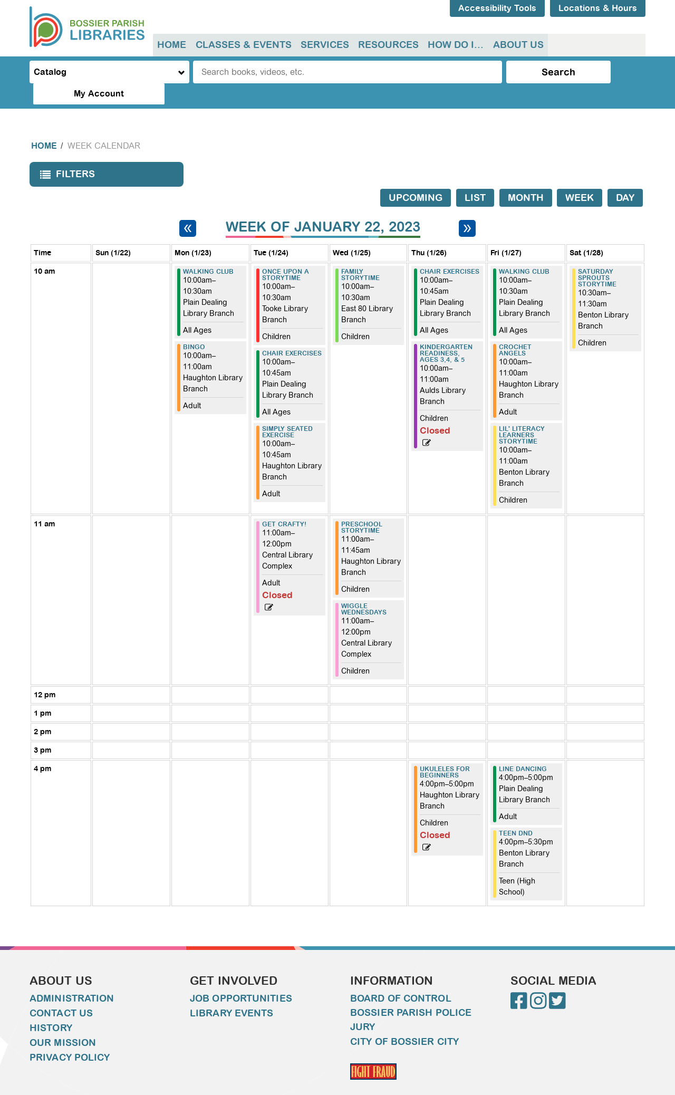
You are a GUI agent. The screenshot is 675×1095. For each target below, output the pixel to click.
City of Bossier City (404, 1020)
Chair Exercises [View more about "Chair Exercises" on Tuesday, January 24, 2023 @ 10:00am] (292, 332)
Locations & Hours (597, 8)
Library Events (231, 992)
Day (625, 176)
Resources (386, 45)
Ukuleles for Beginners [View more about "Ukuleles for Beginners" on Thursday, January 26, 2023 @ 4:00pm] (445, 751)
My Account (601, 72)
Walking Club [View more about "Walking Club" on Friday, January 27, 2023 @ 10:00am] (524, 250)
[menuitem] (171, 45)
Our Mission (63, 1021)
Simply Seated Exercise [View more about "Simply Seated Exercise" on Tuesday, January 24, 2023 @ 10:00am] (287, 411)
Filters (65, 156)
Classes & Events (243, 45)
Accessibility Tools (497, 8)
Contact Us (61, 992)
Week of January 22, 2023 (323, 206)
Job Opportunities (241, 977)
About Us (514, 45)
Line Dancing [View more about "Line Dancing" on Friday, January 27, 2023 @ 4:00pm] (523, 748)
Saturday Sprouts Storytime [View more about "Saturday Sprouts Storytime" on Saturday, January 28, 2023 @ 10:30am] (597, 256)
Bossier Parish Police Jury (410, 999)
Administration (72, 977)
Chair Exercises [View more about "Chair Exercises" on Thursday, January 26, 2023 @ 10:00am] (449, 250)
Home (171, 45)
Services (323, 45)
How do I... (453, 45)
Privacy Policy (70, 1036)
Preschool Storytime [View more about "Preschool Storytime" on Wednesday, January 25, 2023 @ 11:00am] (361, 506)
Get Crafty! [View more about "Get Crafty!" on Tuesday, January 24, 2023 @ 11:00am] (284, 503)
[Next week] (467, 206)
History (51, 1007)
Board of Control (400, 977)
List (475, 176)
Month (526, 176)
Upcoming (415, 176)
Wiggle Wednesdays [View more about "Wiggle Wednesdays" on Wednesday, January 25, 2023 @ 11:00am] (364, 588)
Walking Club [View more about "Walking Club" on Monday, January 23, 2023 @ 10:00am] (208, 250)
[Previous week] (187, 206)
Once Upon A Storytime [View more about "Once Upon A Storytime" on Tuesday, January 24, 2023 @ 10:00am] (285, 253)
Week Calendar (104, 125)
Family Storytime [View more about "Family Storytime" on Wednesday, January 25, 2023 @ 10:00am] (360, 253)
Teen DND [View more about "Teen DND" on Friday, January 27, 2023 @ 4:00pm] (516, 812)
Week (579, 176)
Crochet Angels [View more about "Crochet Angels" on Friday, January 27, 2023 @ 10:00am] (515, 329)
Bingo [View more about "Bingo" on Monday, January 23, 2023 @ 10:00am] (194, 326)
